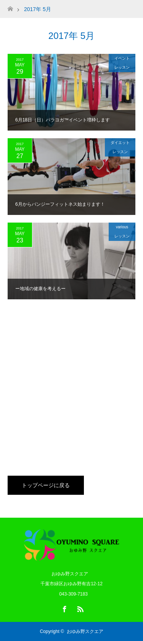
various (122, 227)
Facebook (63, 608)
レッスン (122, 67)
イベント (122, 58)
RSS (79, 608)
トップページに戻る (46, 485)
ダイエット (120, 142)
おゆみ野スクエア (85, 631)
